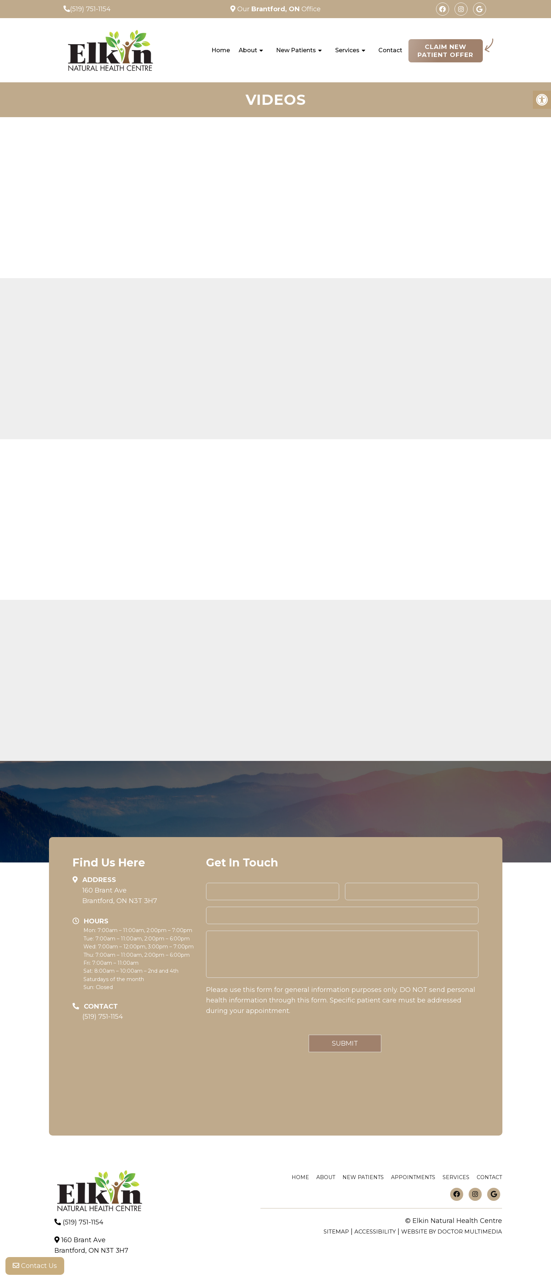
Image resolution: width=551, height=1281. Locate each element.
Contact (390, 50)
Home (220, 50)
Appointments (413, 1177)
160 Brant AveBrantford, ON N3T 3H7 (119, 895)
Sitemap (336, 1231)
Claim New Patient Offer (445, 50)
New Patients (296, 50)
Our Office (278, 9)
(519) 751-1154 (90, 9)
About (248, 50)
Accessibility (375, 1231)
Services (347, 50)
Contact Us (35, 1266)
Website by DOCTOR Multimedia (451, 1231)
